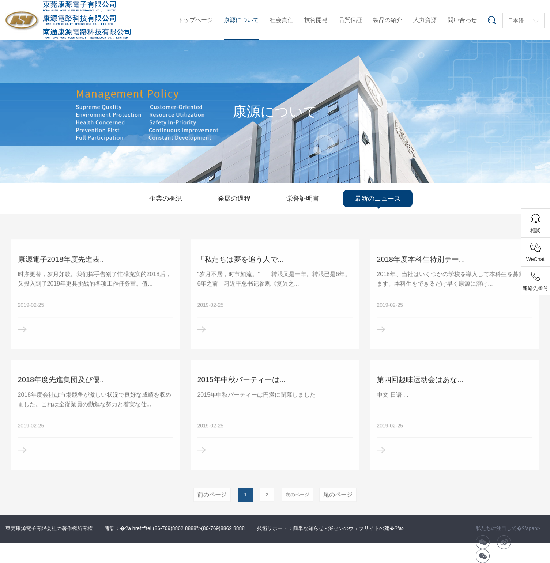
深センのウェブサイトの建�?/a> (366, 528)
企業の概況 (165, 198)
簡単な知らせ (308, 528)
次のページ (297, 507)
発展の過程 (234, 198)
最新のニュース (378, 198)
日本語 (516, 20)
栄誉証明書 (302, 198)
